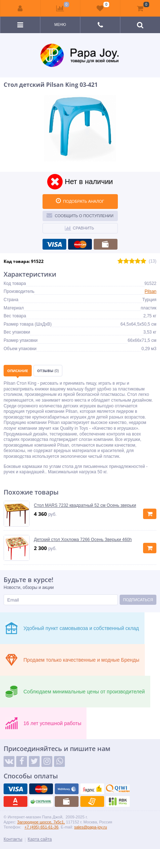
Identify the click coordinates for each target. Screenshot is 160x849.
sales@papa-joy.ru (90, 827)
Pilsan (150, 291)
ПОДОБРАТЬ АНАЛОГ (80, 201)
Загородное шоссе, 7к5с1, (41, 822)
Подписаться (138, 600)
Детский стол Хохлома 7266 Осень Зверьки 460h (83, 539)
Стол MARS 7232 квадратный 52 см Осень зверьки (85, 505)
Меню (60, 25)
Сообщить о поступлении (80, 215)
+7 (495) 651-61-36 (41, 827)
